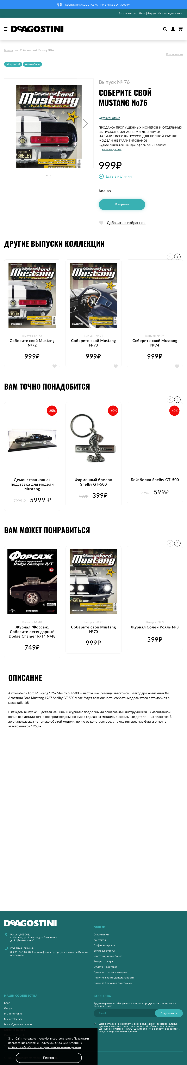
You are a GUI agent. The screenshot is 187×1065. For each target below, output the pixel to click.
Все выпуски (174, 54)
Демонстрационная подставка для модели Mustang (32, 484)
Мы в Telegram (13, 1019)
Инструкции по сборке (108, 956)
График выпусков (104, 945)
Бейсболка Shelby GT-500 (155, 480)
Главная (8, 50)
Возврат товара (103, 961)
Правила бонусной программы (113, 983)
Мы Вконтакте (13, 1013)
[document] (48, 1050)
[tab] (138, 927)
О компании (101, 934)
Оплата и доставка (170, 13)
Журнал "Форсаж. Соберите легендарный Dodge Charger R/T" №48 (32, 632)
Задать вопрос (128, 13)
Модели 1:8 (13, 64)
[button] (85, 123)
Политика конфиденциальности (114, 977)
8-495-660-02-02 (20, 952)
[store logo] (37, 29)
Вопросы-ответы (104, 950)
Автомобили (32, 64)
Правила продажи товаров (110, 972)
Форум (152, 13)
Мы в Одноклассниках (18, 1024)
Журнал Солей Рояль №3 (155, 627)
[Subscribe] (169, 1013)
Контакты (100, 940)
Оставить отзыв (109, 118)
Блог (142, 13)
